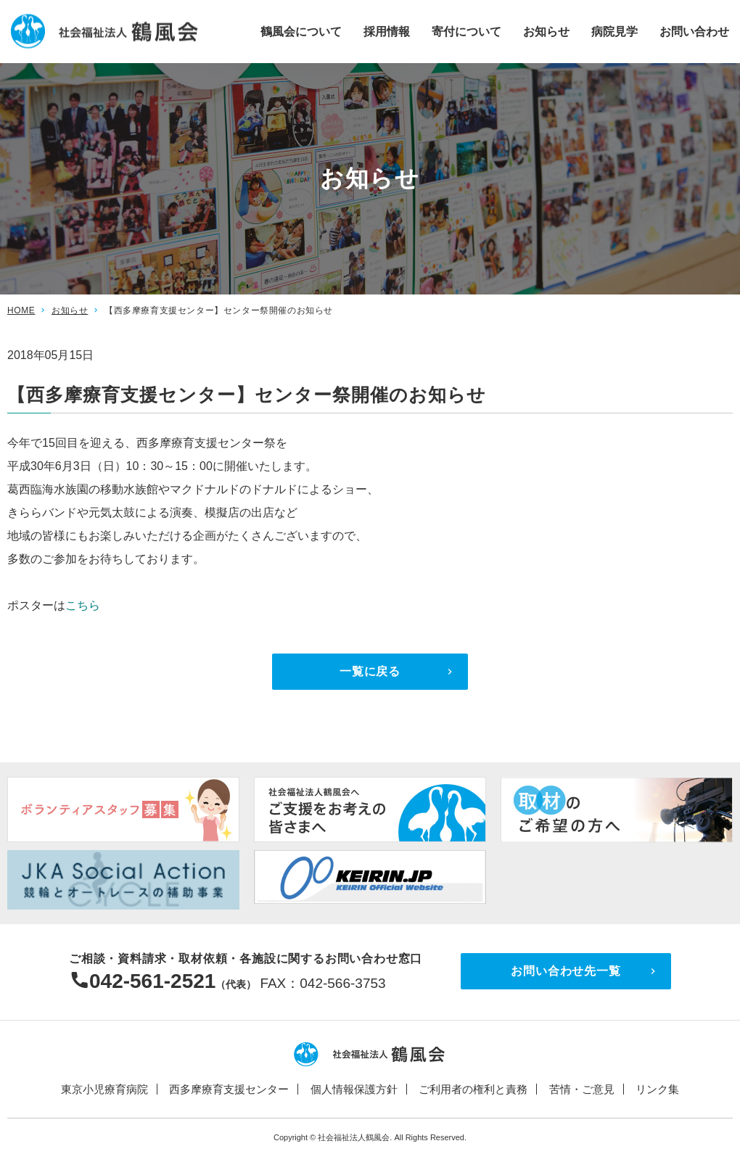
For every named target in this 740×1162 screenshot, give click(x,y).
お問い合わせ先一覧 (565, 971)
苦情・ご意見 (581, 1089)
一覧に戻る (370, 671)
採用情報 (386, 31)
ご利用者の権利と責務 (473, 1089)
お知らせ (546, 31)
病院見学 (614, 31)
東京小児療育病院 (104, 1089)
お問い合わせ (694, 31)
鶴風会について (301, 31)
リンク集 (657, 1089)
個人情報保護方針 (354, 1089)
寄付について (466, 31)
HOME (21, 310)
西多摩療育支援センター (229, 1089)
